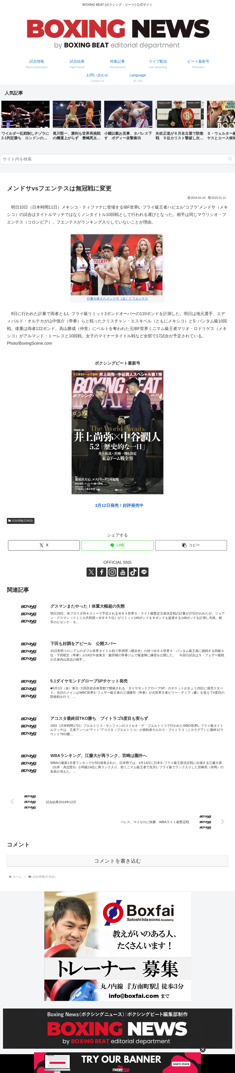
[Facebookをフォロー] (101, 572)
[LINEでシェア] (117, 545)
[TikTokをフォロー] (133, 572)
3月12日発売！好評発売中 (119, 505)
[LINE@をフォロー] (143, 572)
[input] (117, 159)
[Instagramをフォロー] (112, 572)
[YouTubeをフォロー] (122, 572)
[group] (25, 122)
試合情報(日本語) (20, 520)
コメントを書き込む (117, 861)
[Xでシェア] (44, 545)
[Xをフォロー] (91, 572)
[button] (226, 122)
